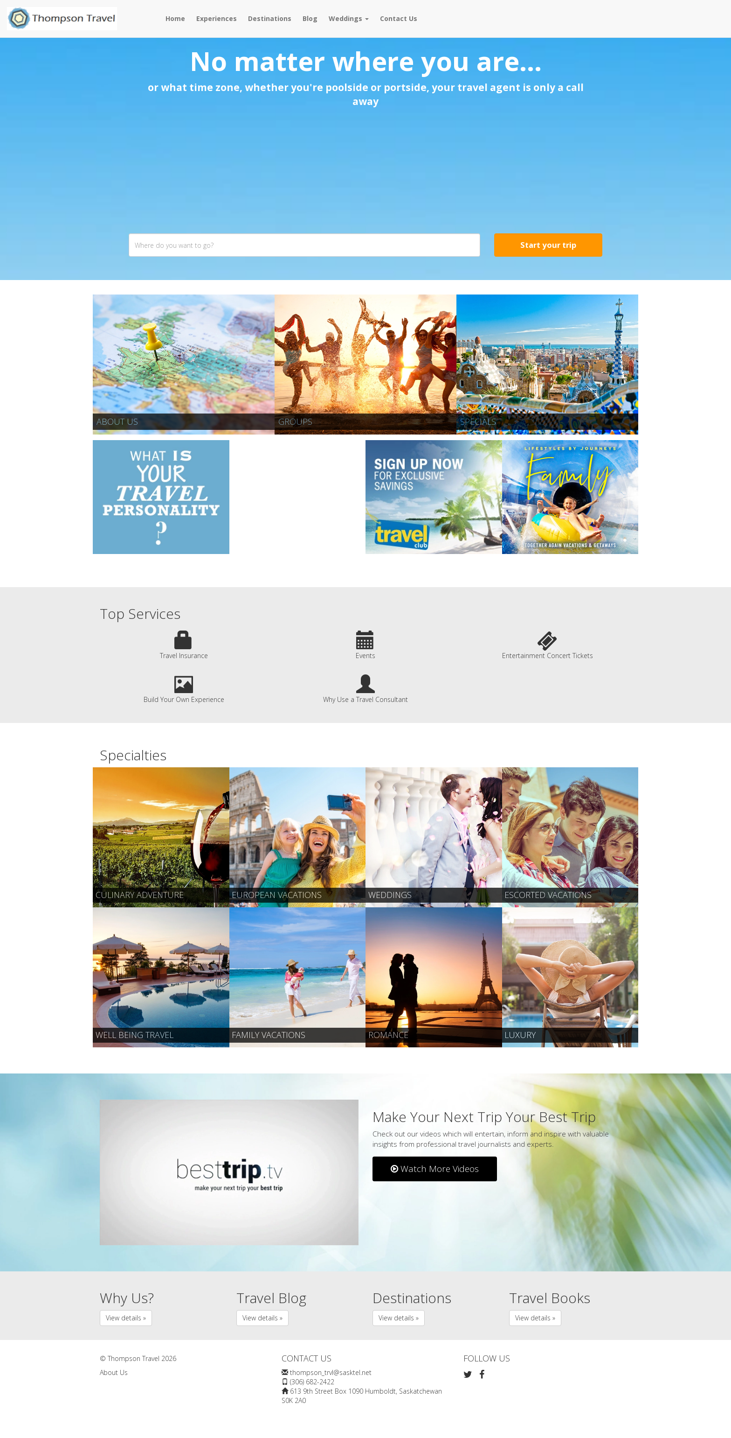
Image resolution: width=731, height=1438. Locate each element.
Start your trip (548, 244)
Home (175, 18)
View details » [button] (126, 1317)
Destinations (269, 18)
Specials (478, 421)
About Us (117, 421)
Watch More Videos (435, 1169)
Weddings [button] (349, 18)
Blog (310, 18)
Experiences (216, 18)
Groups (295, 421)
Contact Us (398, 18)
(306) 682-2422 (312, 1381)
